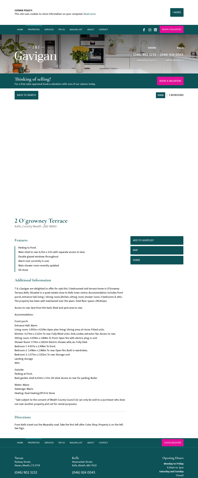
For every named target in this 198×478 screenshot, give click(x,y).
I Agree (177, 12)
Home (20, 29)
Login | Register (172, 443)
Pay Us (61, 29)
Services (49, 29)
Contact (103, 29)
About (90, 29)
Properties (34, 29)
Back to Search (26, 95)
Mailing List (76, 29)
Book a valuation (171, 29)
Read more (90, 14)
